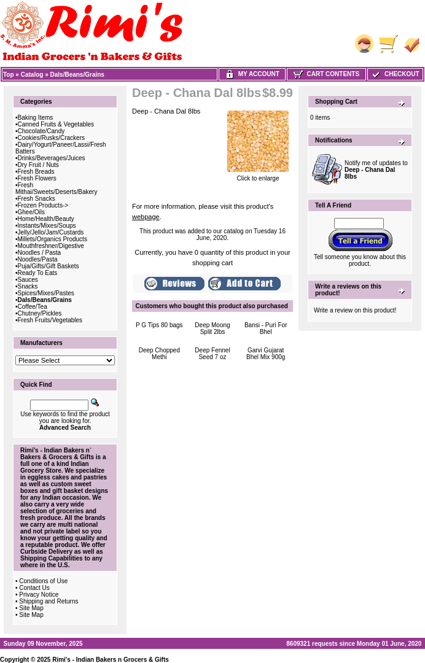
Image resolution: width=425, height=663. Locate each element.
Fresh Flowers (37, 178)
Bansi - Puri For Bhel (265, 328)
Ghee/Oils (31, 212)
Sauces (28, 279)
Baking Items (35, 117)
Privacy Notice (38, 594)
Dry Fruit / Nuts (38, 164)
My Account (252, 74)
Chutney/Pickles (40, 313)
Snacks (28, 286)
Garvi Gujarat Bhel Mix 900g (265, 353)
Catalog (32, 74)
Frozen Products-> (43, 205)
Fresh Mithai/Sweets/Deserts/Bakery (56, 188)
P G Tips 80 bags (159, 325)
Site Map (31, 608)
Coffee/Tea (32, 306)
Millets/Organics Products (52, 239)
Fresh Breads (36, 171)
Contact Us (34, 587)
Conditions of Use (43, 581)
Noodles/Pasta (38, 259)
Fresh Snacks (36, 198)
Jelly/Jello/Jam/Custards (51, 232)
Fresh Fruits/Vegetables (50, 320)
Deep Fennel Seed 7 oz (212, 353)
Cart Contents (326, 74)
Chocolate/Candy (41, 131)
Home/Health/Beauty (46, 218)
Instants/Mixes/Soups (47, 225)
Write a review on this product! (355, 310)
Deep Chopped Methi (159, 353)
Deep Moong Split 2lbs (212, 328)
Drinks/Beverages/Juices (51, 158)
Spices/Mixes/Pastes (46, 293)
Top (8, 74)
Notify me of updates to (376, 170)
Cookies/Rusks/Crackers (51, 137)
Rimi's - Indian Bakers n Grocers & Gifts (110, 659)
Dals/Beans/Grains (77, 74)
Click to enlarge (258, 175)
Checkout (395, 74)
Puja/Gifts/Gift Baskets (48, 266)
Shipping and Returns (48, 601)
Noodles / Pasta (39, 252)
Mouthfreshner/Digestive (51, 245)
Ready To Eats (38, 272)
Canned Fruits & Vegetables (56, 124)
